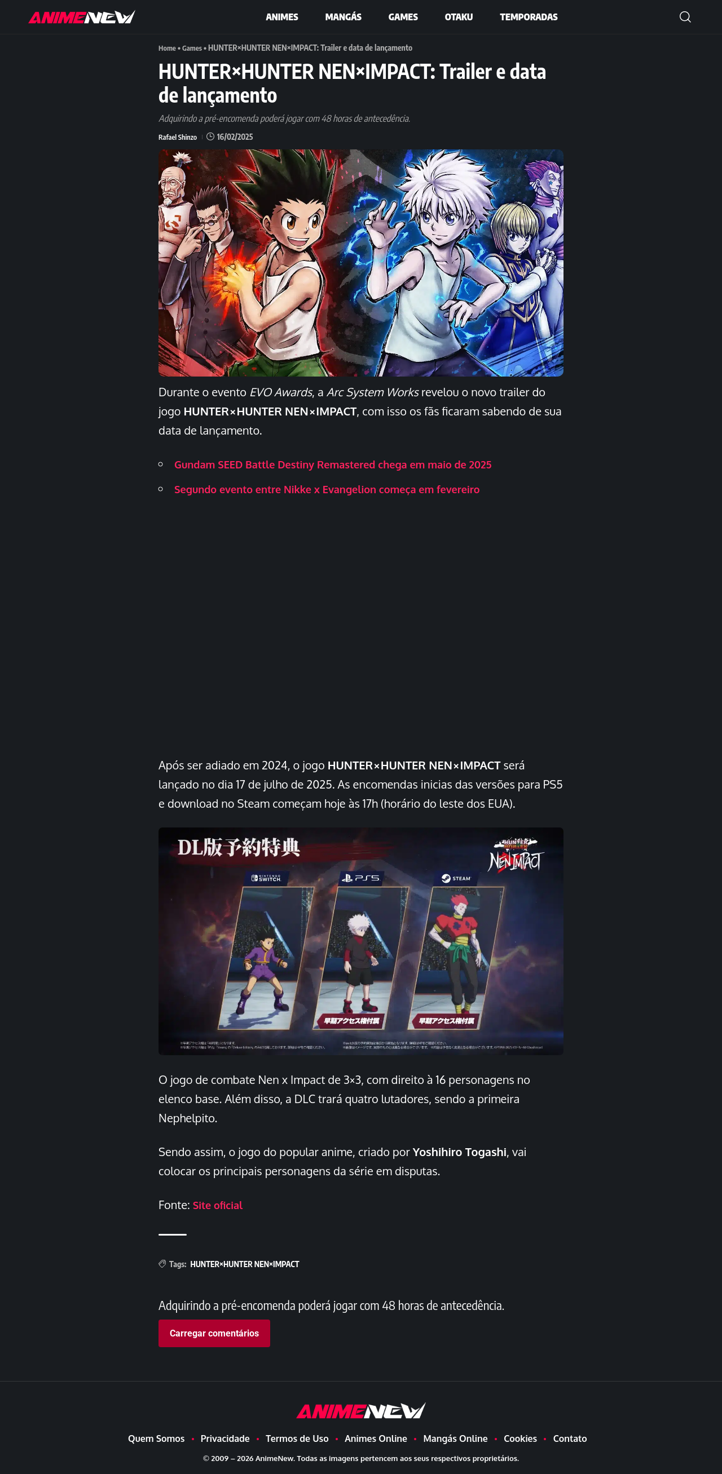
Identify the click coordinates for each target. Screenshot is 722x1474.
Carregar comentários (214, 1333)
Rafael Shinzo (179, 136)
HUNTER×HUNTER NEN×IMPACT (244, 1264)
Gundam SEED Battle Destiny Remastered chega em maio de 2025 (350, 464)
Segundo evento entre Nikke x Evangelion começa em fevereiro (343, 488)
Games (195, 47)
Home (168, 47)
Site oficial (220, 1204)
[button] (685, 16)
